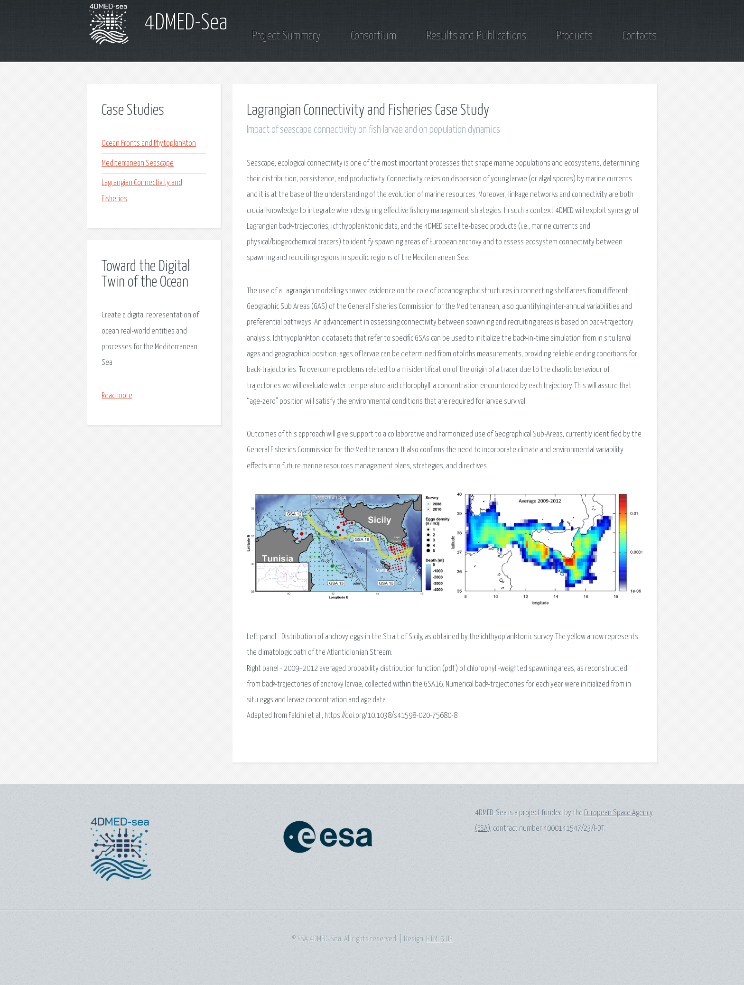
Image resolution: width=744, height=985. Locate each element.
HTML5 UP (439, 939)
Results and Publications (476, 36)
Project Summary (286, 36)
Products (574, 36)
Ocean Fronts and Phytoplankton (149, 143)
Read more (117, 396)
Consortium (373, 36)
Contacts (640, 36)
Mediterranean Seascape (138, 163)
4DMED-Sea (186, 23)
